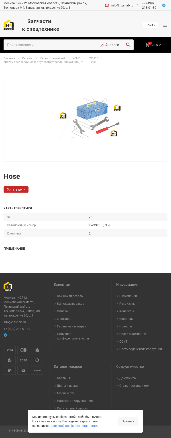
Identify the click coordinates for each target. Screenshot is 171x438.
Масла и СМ (65, 393)
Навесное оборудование (75, 401)
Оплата (62, 311)
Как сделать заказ (70, 303)
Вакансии (126, 319)
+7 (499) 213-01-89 (149, 5)
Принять (128, 421)
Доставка (64, 319)
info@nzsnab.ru (122, 5)
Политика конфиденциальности (73, 336)
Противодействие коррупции (140, 349)
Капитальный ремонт (73, 408)
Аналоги (112, 44)
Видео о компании (132, 334)
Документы (127, 378)
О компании (128, 296)
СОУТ (123, 341)
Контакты (126, 311)
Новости (125, 326)
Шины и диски (67, 385)
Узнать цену (16, 189)
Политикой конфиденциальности (72, 426)
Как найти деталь (70, 296)
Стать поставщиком (134, 385)
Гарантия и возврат (71, 326)
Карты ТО (64, 378)
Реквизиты (127, 303)
